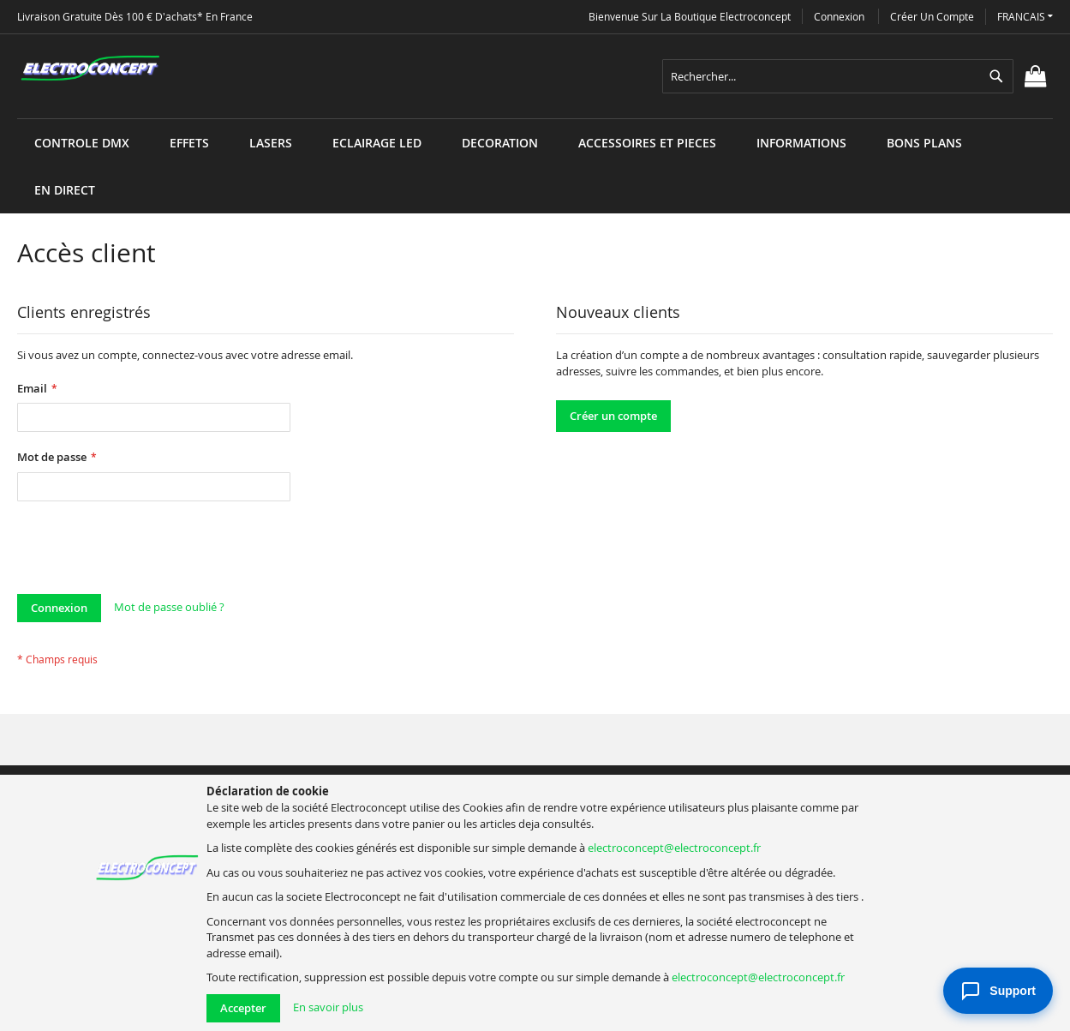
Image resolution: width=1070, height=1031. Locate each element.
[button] (1025, 17)
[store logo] (90, 68)
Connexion (839, 16)
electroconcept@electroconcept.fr (674, 847)
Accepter (243, 1008)
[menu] (535, 118)
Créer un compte (932, 16)
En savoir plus (328, 1007)
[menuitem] (81, 143)
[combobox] (837, 76)
